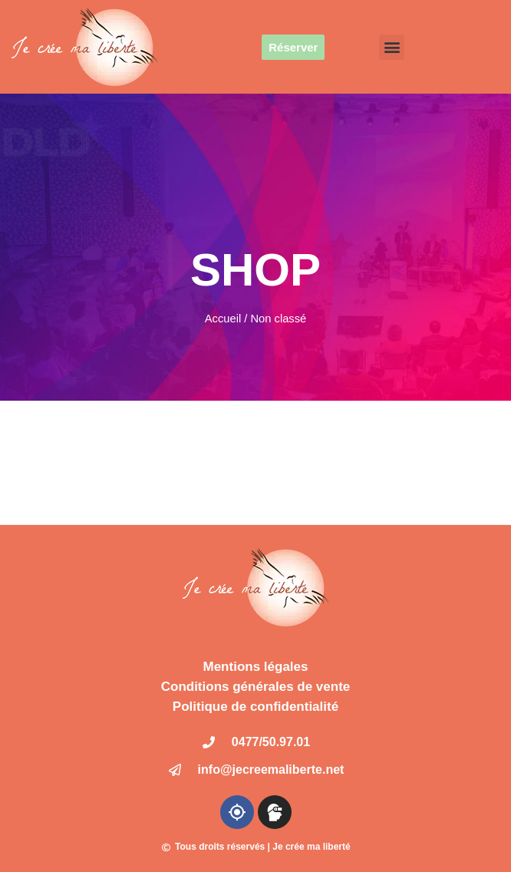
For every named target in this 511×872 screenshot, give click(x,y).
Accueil (223, 318)
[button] (391, 47)
